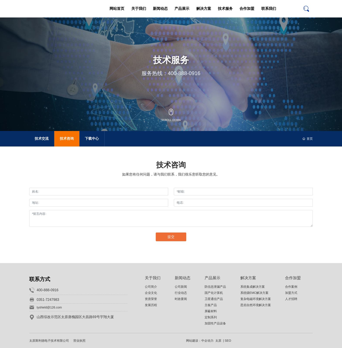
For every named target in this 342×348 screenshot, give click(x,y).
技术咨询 (67, 138)
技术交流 (42, 138)
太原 (218, 340)
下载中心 (92, 138)
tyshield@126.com (49, 307)
